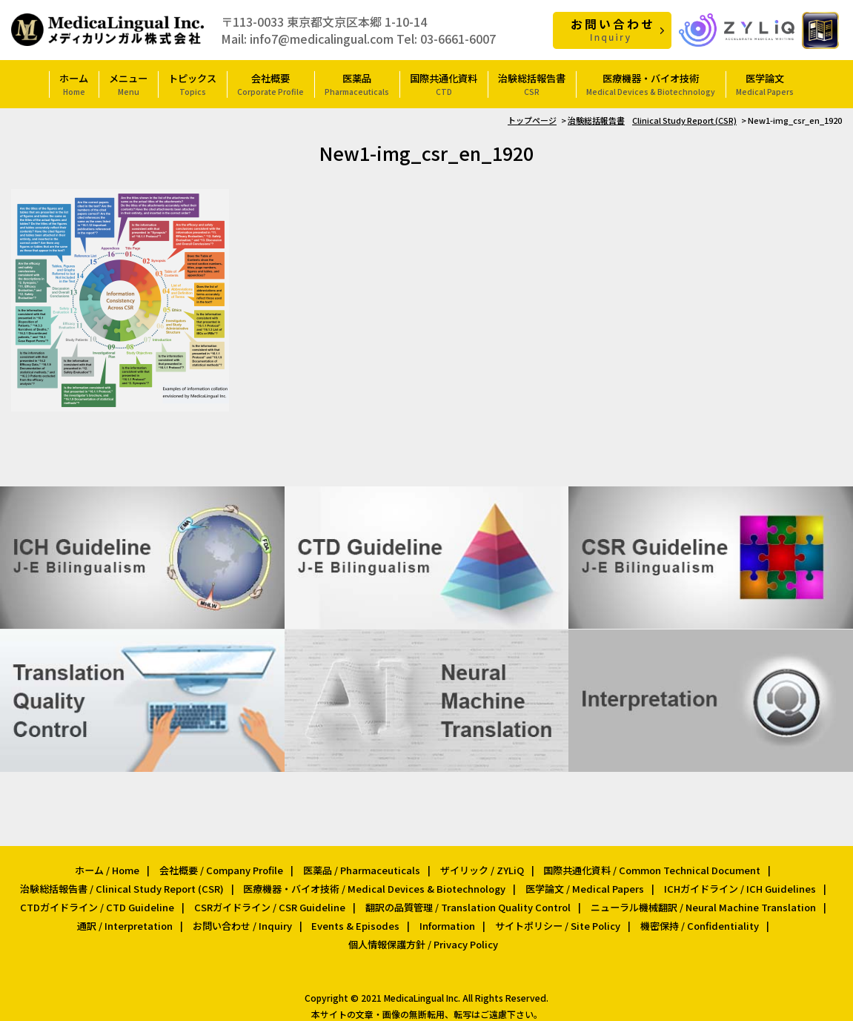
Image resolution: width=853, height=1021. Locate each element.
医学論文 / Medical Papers (584, 884)
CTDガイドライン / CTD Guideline (100, 902)
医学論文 (765, 83)
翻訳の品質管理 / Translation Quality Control (466, 902)
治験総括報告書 (531, 83)
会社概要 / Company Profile (222, 867)
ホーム (73, 83)
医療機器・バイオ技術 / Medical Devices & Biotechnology (376, 884)
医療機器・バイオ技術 (650, 83)
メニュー (128, 83)
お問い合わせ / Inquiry (244, 919)
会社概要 (270, 83)
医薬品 (357, 83)
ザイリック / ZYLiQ (480, 867)
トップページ (532, 119)
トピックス (192, 83)
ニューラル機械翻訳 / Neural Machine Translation (699, 902)
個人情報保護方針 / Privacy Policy (423, 936)
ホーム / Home (109, 867)
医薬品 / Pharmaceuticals (361, 867)
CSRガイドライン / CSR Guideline (270, 902)
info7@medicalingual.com (322, 38)
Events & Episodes (356, 919)
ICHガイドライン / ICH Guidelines (737, 884)
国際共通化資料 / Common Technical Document (649, 867)
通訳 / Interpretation (129, 919)
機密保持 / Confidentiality (694, 919)
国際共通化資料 (443, 83)
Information (446, 919)
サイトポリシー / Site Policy (554, 919)
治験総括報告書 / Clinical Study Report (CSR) (125, 884)
